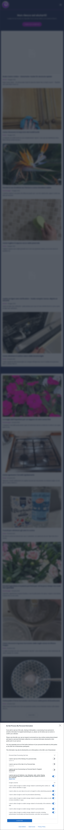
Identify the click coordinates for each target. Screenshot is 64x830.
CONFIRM (19, 820)
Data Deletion (22, 826)
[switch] (53, 759)
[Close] (60, 726)
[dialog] (32, 776)
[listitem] (32, 755)
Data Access (32, 826)
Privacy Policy (41, 826)
